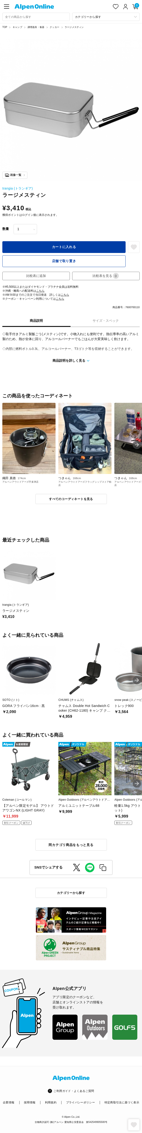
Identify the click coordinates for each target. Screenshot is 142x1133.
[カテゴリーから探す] (106, 17)
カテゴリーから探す (71, 893)
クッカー (54, 27)
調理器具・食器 (36, 27)
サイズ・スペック (106, 320)
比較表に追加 (36, 276)
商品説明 (36, 320)
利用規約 (50, 1102)
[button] (137, 445)
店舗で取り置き (64, 261)
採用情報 (29, 1102)
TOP (4, 27)
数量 (5, 229)
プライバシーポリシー (80, 1102)
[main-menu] (6, 6)
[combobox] (36, 17)
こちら (40, 290)
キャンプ (17, 27)
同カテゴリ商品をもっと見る (71, 845)
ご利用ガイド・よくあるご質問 (73, 1091)
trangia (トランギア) (17, 188)
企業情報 (8, 1102)
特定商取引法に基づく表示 (122, 1102)
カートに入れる (64, 247)
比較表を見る (106, 276)
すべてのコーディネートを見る (71, 499)
